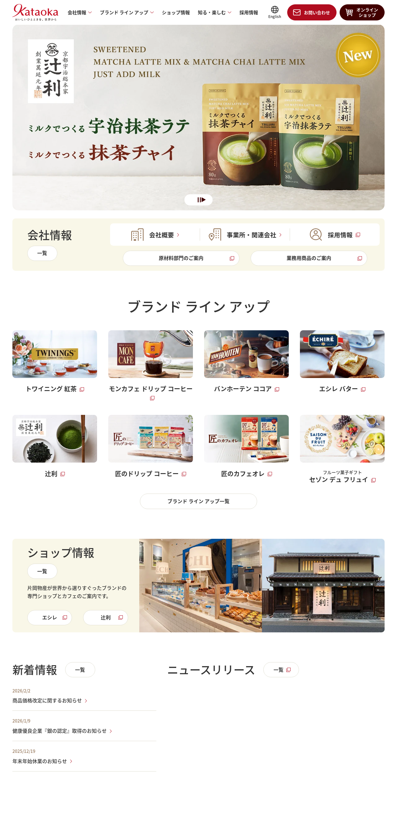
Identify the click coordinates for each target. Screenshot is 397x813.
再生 (204, 200)
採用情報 (248, 12)
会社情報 (77, 12)
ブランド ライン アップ (124, 12)
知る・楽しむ (212, 12)
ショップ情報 (176, 12)
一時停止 (199, 200)
